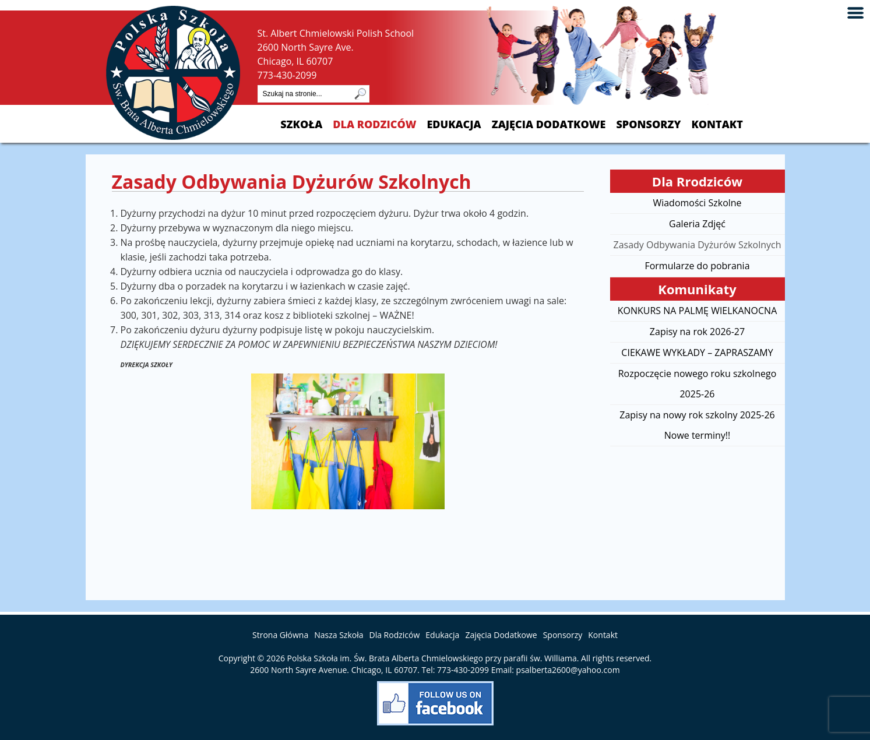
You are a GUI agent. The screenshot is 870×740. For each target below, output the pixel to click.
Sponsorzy (648, 124)
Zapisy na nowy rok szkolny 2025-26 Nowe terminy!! (696, 425)
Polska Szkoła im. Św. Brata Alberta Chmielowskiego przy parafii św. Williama (432, 658)
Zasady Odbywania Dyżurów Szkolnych (697, 244)
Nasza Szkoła (338, 634)
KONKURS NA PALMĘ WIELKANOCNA (697, 310)
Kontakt (716, 124)
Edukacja (454, 124)
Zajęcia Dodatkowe (549, 124)
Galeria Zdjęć (697, 223)
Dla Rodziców (374, 124)
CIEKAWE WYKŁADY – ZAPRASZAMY (697, 352)
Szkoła (301, 124)
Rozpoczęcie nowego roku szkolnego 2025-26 (697, 383)
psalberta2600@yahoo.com (568, 669)
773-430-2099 (287, 75)
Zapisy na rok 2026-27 (697, 331)
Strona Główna (280, 634)
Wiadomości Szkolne (697, 202)
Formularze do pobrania (696, 265)
